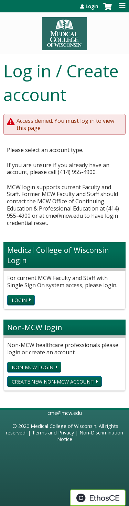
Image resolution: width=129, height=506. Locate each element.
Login (91, 6)
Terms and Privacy (53, 432)
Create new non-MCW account (53, 381)
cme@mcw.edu (64, 413)
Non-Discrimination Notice (90, 435)
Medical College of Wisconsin (63, 426)
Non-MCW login (32, 367)
